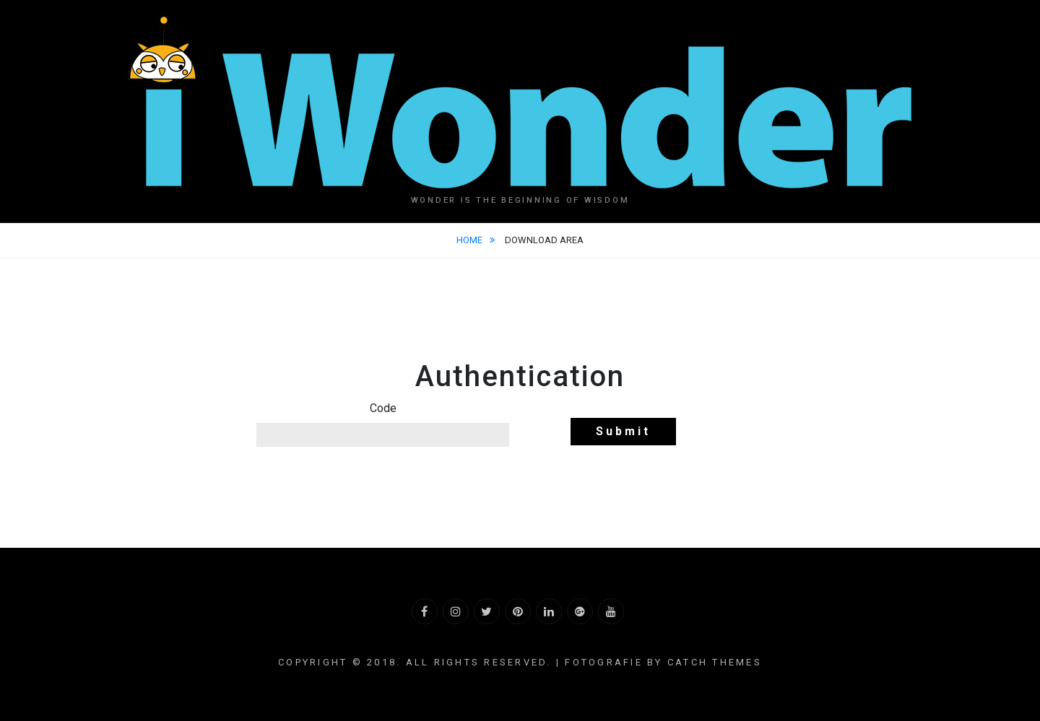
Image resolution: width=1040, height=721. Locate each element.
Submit (623, 431)
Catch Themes (714, 662)
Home (470, 240)
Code (383, 408)
